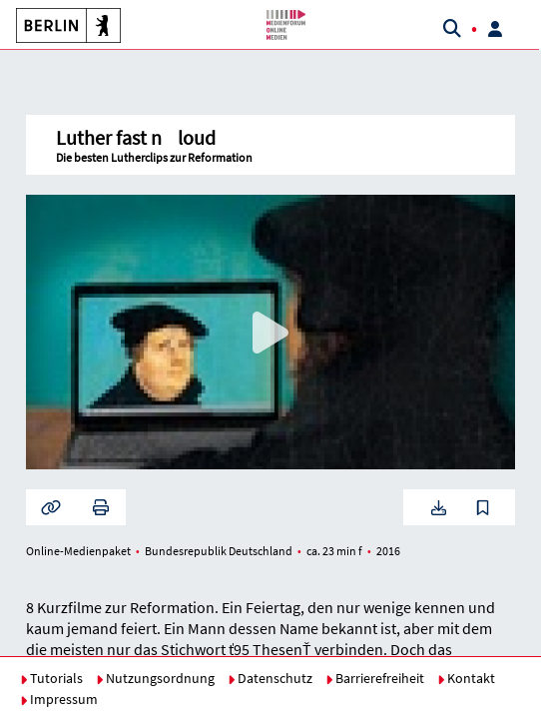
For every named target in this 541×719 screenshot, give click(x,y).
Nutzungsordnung (155, 678)
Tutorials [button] (51, 678)
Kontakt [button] (466, 678)
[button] (65, 25)
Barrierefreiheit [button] (374, 678)
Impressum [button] (59, 699)
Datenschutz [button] (270, 678)
